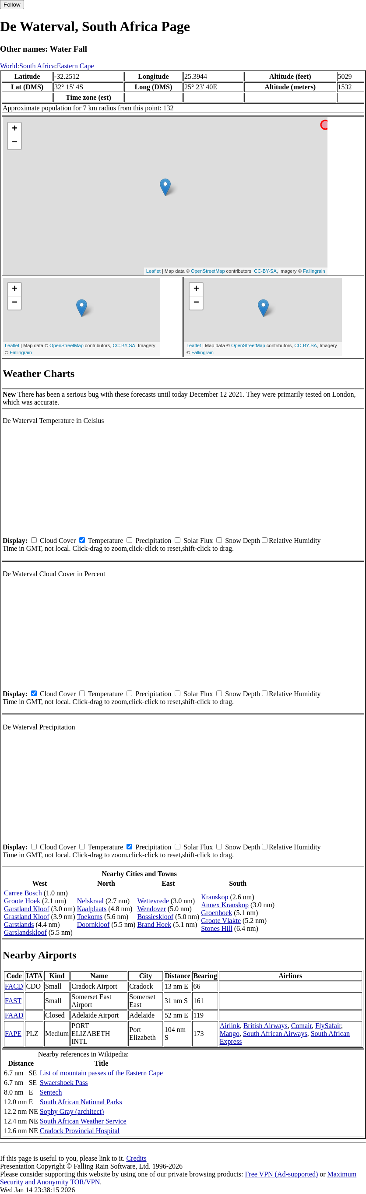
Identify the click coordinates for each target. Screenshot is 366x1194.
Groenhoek (216, 912)
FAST (13, 1000)
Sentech (51, 1092)
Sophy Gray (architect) (72, 1111)
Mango (229, 1033)
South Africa (37, 66)
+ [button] (15, 129)
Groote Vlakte (221, 920)
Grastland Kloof (26, 916)
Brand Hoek (154, 924)
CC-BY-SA (265, 271)
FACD (14, 986)
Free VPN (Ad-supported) (281, 1174)
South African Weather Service (83, 1121)
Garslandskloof (25, 932)
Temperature (105, 540)
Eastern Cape (75, 66)
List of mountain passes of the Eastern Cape (101, 1073)
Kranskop (214, 897)
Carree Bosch (23, 893)
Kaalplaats (92, 908)
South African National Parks (81, 1102)
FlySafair (328, 1025)
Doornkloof (93, 924)
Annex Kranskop (225, 905)
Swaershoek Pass (64, 1082)
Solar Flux (198, 540)
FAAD (14, 1015)
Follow (12, 4)
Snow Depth (242, 540)
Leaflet (153, 271)
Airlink (230, 1025)
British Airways (265, 1025)
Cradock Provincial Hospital (80, 1130)
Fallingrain (314, 271)
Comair (301, 1025)
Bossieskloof (155, 916)
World (9, 66)
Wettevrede (153, 901)
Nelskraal (90, 901)
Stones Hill (216, 928)
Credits (136, 1158)
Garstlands (19, 924)
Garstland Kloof (26, 908)
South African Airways (275, 1033)
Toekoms (89, 916)
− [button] (15, 142)
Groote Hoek (22, 901)
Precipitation (153, 540)
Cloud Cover (58, 540)
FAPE (13, 1033)
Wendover (151, 908)
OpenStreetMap (208, 271)
